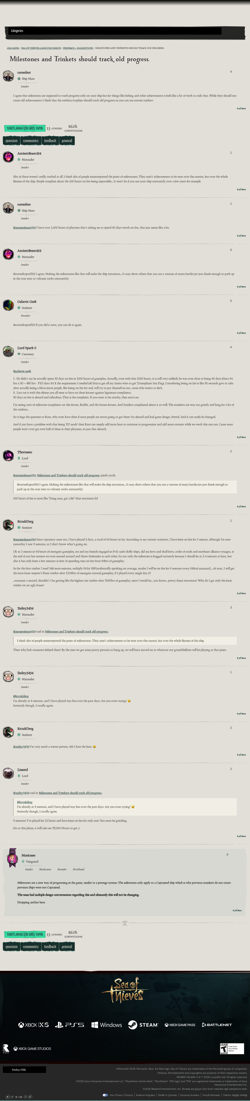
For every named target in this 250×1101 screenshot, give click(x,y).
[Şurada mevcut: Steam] (143, 1025)
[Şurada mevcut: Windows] (106, 1025)
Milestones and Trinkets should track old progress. (68, 475)
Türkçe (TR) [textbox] (19, 1069)
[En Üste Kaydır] (7, 1097)
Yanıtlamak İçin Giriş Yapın (25, 129)
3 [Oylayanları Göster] (231, 607)
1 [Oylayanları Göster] (231, 152)
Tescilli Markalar (211, 1095)
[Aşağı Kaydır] (25, 1097)
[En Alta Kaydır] (30, 1097)
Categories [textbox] (17, 31)
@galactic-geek (22, 371)
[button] (115, 31)
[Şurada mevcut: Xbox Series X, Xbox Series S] (33, 1025)
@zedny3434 (21, 747)
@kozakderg (21, 696)
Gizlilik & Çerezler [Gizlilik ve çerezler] (167, 1095)
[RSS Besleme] (5, 48)
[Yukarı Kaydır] (12, 1097)
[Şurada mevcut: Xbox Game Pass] (179, 1025)
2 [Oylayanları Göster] (231, 451)
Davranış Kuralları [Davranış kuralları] (189, 1095)
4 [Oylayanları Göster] (231, 71)
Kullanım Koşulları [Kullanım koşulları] (145, 1095)
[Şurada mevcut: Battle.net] (216, 1025)
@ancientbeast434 (24, 228)
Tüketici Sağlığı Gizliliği (235, 1095)
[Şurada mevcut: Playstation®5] (70, 1025)
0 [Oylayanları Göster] (231, 249)
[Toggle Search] (18, 37)
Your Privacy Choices (121, 1095)
